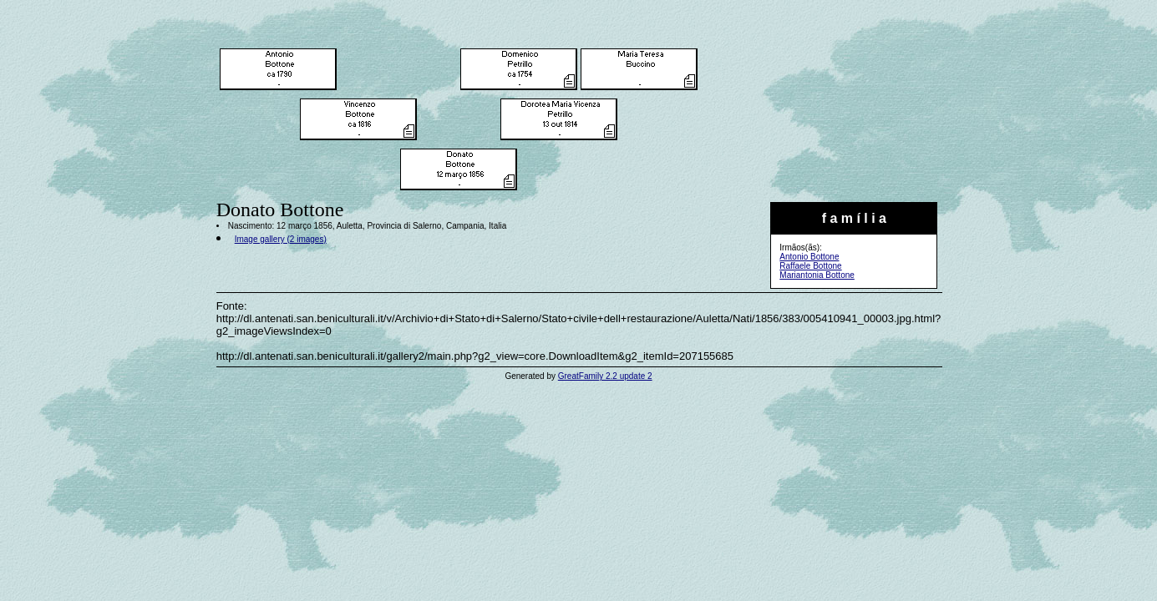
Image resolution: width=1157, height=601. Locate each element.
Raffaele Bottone (810, 265)
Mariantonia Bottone (817, 275)
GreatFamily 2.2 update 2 (605, 376)
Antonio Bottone (809, 256)
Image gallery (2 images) (281, 239)
